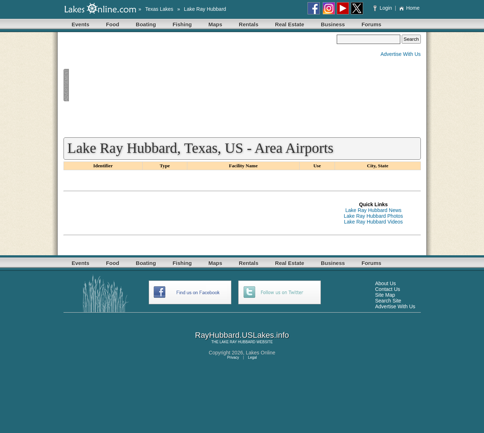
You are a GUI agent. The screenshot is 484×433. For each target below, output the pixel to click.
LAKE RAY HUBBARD (237, 342)
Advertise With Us (400, 54)
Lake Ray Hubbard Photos (373, 216)
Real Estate (289, 24)
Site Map (385, 295)
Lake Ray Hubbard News (373, 210)
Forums (371, 24)
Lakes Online (260, 352)
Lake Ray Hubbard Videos (373, 222)
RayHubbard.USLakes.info (242, 335)
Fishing (182, 24)
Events (81, 24)
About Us (385, 283)
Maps (215, 24)
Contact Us (387, 289)
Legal (252, 357)
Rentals (248, 24)
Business (333, 24)
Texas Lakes (159, 9)
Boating (146, 24)
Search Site (388, 301)
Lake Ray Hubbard (205, 9)
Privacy (233, 357)
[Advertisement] (200, 85)
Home (409, 8)
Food (112, 24)
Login (383, 8)
